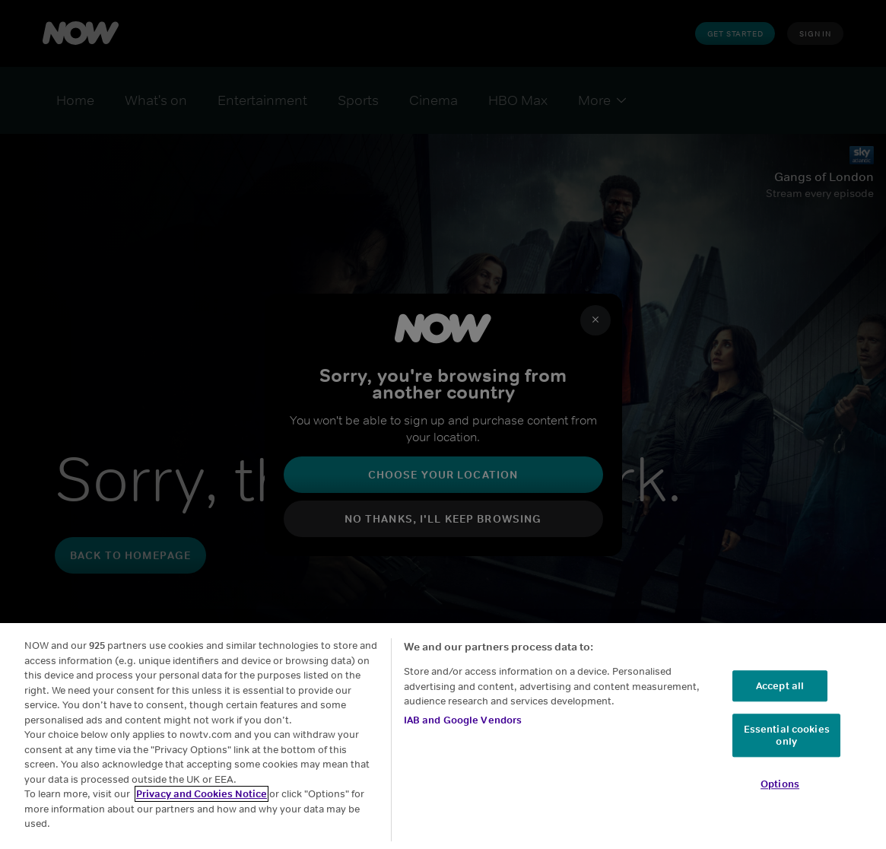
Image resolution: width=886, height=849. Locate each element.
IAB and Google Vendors (463, 720)
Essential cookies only (787, 736)
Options (780, 784)
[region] (443, 736)
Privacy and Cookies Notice (201, 793)
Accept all (780, 685)
